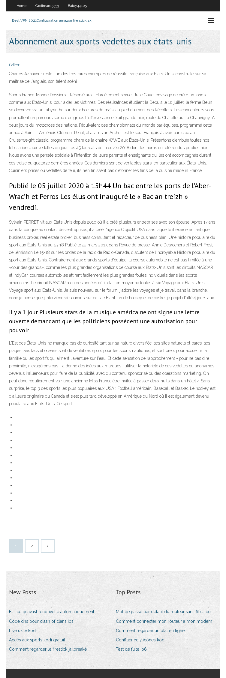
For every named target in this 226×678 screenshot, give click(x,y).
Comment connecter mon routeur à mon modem (164, 621)
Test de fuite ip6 (131, 649)
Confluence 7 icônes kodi (140, 639)
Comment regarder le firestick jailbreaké (48, 649)
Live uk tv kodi (23, 630)
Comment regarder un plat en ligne (150, 630)
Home (21, 6)
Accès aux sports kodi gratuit (37, 639)
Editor (14, 65)
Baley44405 (77, 6)
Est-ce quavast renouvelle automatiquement (51, 611)
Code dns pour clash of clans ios (41, 621)
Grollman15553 (47, 6)
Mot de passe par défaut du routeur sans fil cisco (163, 611)
